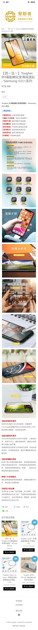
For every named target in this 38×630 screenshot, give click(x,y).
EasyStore (28, 622)
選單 (6, 2)
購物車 (31, 2)
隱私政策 (15, 626)
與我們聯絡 (19, 605)
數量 (3, 92)
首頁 (3, 29)
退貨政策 (22, 626)
